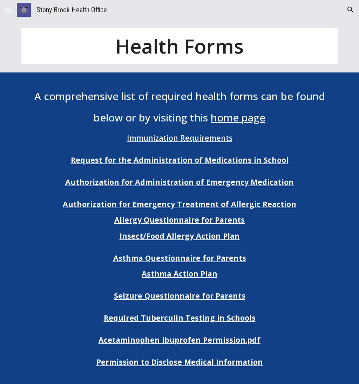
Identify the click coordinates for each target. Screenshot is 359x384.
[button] (8, 9)
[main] (179, 46)
